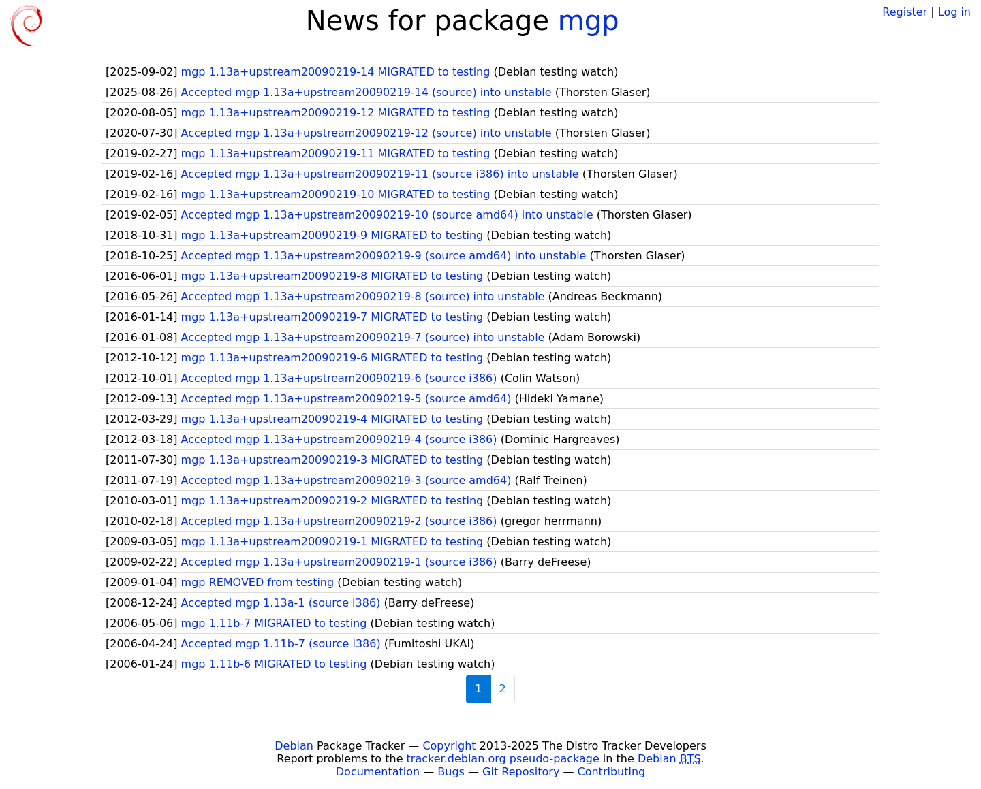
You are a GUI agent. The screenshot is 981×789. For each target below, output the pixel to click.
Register (904, 11)
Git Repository (520, 771)
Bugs (451, 771)
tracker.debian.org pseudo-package (503, 758)
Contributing (612, 771)
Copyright (449, 745)
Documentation (378, 771)
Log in (954, 11)
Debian (294, 745)
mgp (588, 20)
